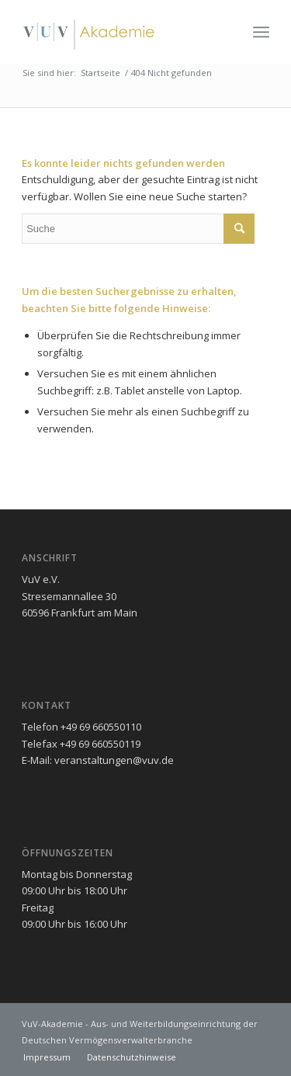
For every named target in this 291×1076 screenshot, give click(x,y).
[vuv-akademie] (121, 32)
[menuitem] (261, 31)
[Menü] (261, 31)
